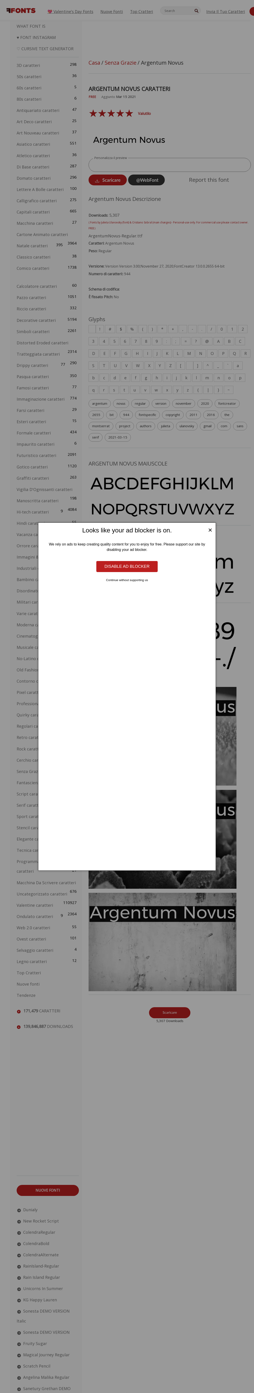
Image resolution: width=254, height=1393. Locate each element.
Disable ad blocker (127, 566)
